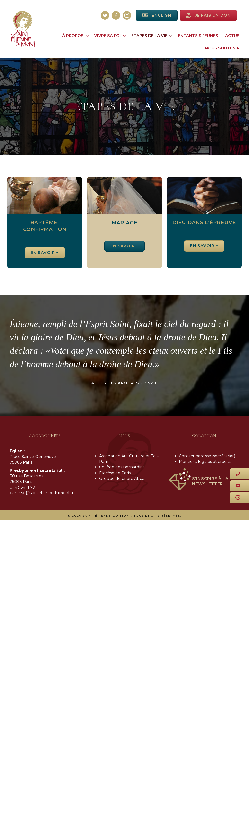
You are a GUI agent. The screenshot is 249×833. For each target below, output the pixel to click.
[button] (87, 36)
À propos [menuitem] (73, 35)
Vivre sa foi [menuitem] (107, 35)
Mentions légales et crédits (205, 461)
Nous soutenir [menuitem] (222, 48)
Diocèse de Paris (115, 473)
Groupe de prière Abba (121, 478)
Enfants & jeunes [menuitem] (198, 35)
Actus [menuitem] (232, 35)
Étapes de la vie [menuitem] (149, 35)
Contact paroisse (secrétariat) (207, 456)
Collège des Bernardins (121, 467)
